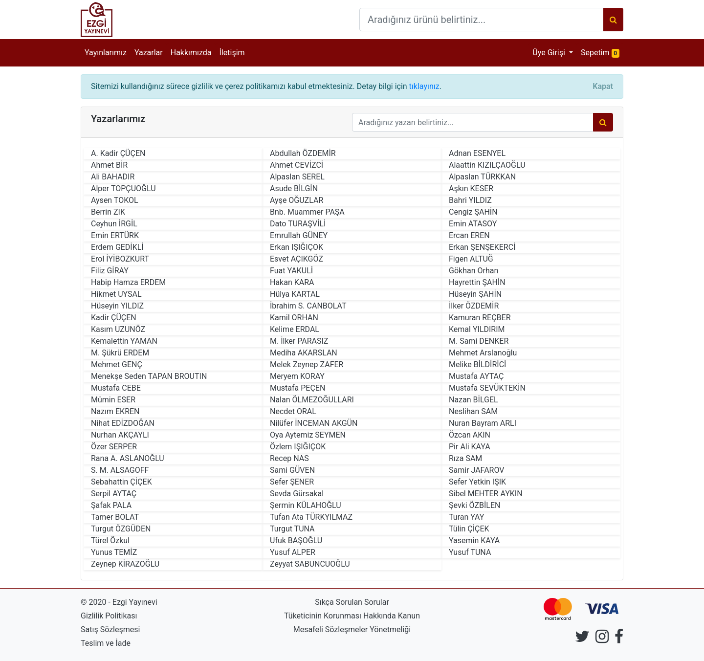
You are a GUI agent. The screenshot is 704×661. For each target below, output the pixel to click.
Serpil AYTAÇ (113, 493)
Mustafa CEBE (116, 388)
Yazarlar (148, 52)
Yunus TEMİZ (114, 552)
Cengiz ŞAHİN (473, 212)
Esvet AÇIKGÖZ (296, 259)
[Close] (603, 86)
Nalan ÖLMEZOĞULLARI (312, 399)
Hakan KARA (292, 282)
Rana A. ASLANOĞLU (127, 458)
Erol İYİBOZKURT (120, 259)
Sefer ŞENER (292, 481)
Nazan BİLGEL (473, 399)
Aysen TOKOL (114, 200)
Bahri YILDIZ (470, 200)
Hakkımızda (191, 52)
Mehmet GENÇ (116, 364)
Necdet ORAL (293, 411)
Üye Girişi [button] (549, 52)
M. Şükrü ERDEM (120, 352)
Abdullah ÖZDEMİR (303, 153)
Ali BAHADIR (112, 176)
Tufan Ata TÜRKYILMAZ (311, 517)
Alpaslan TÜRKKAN (482, 176)
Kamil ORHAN (294, 317)
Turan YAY (466, 517)
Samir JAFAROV (476, 470)
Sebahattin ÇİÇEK (121, 481)
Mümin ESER (113, 399)
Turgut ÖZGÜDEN (121, 528)
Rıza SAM (465, 458)
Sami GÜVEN (292, 470)
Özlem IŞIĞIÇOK (298, 446)
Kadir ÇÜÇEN (113, 317)
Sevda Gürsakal (297, 493)
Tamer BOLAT (115, 517)
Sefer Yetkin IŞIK (477, 481)
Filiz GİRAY (110, 270)
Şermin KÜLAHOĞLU (305, 505)
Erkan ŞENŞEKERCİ (482, 247)
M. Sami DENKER (478, 341)
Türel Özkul (110, 540)
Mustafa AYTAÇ (476, 376)
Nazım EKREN (115, 411)
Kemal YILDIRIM (477, 329)
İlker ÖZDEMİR (474, 305)
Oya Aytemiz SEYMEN (308, 435)
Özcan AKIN (469, 435)
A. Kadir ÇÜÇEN (118, 153)
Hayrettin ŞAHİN (477, 282)
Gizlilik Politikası (109, 615)
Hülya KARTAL (295, 294)
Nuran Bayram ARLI (482, 423)
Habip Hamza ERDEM (128, 282)
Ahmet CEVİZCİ (296, 165)
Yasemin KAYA (474, 540)
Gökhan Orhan (473, 270)
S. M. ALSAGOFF (120, 470)
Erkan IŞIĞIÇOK (296, 247)
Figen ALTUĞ (471, 259)
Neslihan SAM (473, 411)
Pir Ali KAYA (469, 446)
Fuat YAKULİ (291, 270)
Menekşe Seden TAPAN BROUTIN (149, 376)
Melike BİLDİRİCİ (477, 364)
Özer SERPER (114, 446)
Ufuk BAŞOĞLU (296, 540)
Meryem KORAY (297, 376)
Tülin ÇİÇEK (469, 528)
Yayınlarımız (106, 52)
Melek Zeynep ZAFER (306, 364)
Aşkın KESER (471, 188)
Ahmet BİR (109, 165)
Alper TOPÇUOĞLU (123, 188)
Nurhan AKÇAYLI (120, 435)
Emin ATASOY (473, 223)
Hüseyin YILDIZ (117, 305)
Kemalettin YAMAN (124, 341)
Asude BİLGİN (294, 188)
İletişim (232, 52)
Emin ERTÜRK (115, 235)
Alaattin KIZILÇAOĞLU (487, 165)
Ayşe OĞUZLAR (296, 200)
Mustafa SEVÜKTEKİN (487, 388)
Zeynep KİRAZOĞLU (125, 564)
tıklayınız (424, 86)
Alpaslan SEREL (297, 176)
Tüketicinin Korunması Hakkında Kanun (352, 615)
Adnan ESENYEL (477, 153)
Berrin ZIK (108, 212)
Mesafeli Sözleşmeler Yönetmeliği (352, 629)
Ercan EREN (469, 235)
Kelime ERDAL (294, 329)
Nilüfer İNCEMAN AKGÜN (313, 423)
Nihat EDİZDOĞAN (122, 423)
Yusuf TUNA (470, 552)
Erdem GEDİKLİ (117, 247)
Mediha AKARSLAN (303, 352)
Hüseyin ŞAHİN (475, 294)
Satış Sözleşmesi (110, 629)
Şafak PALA (111, 505)
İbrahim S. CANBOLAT (308, 305)
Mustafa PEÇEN (297, 388)
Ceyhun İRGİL (114, 223)
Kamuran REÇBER (480, 317)
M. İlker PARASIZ (299, 341)
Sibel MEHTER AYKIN (486, 493)
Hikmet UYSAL (116, 294)
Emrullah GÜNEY (299, 235)
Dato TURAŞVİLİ (298, 223)
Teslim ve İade (106, 643)
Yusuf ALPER (292, 552)
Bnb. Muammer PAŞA (307, 212)
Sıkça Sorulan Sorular (352, 602)
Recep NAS (289, 458)
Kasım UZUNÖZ (118, 329)
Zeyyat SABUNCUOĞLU (310, 564)
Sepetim (602, 52)
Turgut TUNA (292, 528)
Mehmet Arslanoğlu (483, 352)
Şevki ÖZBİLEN (474, 505)
